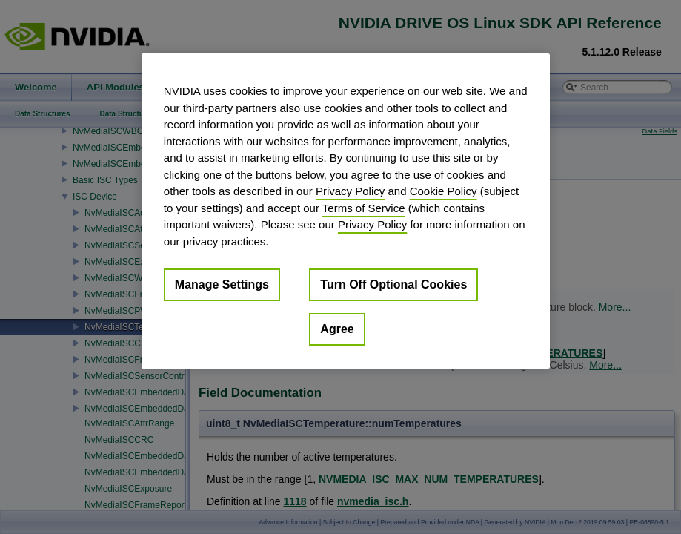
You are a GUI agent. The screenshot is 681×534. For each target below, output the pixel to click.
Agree (336, 329)
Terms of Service (363, 208)
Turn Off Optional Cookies (393, 284)
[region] (346, 211)
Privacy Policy (350, 191)
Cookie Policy (443, 191)
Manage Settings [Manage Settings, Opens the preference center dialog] (222, 284)
